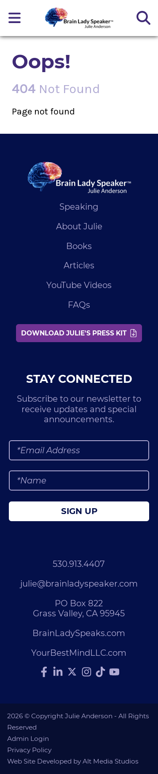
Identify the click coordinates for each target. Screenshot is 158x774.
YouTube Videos (79, 285)
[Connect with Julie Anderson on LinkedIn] (58, 672)
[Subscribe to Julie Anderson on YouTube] (114, 672)
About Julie (79, 226)
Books (79, 246)
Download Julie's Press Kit (79, 333)
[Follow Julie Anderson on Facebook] (44, 672)
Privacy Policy (29, 750)
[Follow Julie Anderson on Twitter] (72, 671)
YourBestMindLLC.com (78, 653)
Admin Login (28, 739)
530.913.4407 (79, 564)
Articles (79, 265)
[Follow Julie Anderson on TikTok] (100, 672)
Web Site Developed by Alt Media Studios (73, 761)
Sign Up (79, 511)
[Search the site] (143, 17)
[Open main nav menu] (14, 17)
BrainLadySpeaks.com (78, 633)
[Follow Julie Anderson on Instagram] (86, 672)
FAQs (79, 305)
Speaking (79, 207)
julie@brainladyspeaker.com (79, 584)
